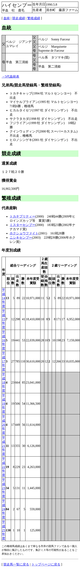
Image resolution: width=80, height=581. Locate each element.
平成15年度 (3, 319)
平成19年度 (3, 403)
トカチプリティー (22, 216)
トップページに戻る (45, 564)
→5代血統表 (10, 76)
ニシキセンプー (21, 237)
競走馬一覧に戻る (16, 564)
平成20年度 (3, 424)
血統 (6, 18)
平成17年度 (3, 361)
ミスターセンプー (22, 225)
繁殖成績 (33, 18)
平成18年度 (3, 382)
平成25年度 (3, 530)
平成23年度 (3, 488)
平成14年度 (3, 298)
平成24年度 (3, 509)
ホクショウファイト (24, 233)
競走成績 (18, 18)
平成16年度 (3, 340)
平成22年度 (3, 467)
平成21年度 (3, 446)
